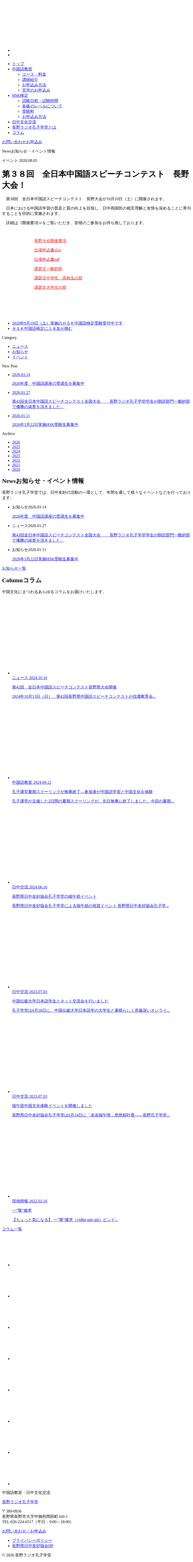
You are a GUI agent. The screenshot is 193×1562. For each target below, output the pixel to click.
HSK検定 (20, 95)
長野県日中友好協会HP (32, 1546)
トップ (18, 64)
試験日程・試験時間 (40, 101)
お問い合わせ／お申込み (24, 1531)
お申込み (22, 142)
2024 (16, 451)
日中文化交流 (24, 122)
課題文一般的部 (48, 269)
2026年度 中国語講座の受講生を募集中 (48, 516)
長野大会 (42, 241)
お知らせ (20, 352)
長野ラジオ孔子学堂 (20, 1502)
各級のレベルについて (42, 106)
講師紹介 (30, 79)
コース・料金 (34, 74)
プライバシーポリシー (32, 1540)
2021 (16, 465)
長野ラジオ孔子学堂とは (34, 127)
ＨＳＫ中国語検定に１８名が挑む (42, 328)
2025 (16, 447)
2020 (16, 469)
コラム (18, 132)
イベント (20, 357)
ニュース (20, 346)
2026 (16, 442)
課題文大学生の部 (50, 287)
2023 (16, 456)
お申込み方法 (34, 85)
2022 (16, 460)
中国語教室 (22, 69)
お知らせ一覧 (14, 568)
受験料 (28, 111)
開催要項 (58, 241)
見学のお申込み (36, 90)
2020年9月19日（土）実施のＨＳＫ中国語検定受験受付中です (67, 323)
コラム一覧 (12, 1229)
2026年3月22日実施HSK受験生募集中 (45, 559)
